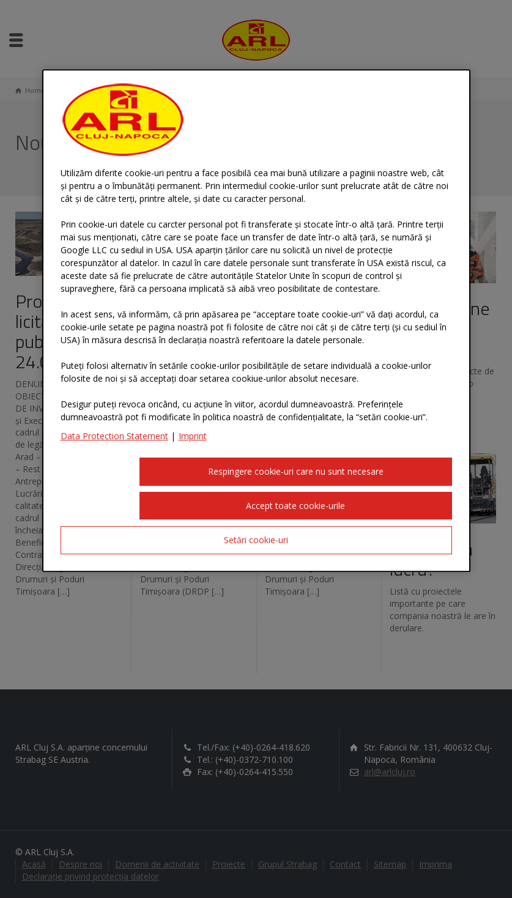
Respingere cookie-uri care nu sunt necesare (296, 471)
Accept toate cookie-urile (295, 505)
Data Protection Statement (114, 436)
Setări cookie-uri (256, 540)
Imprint (193, 436)
